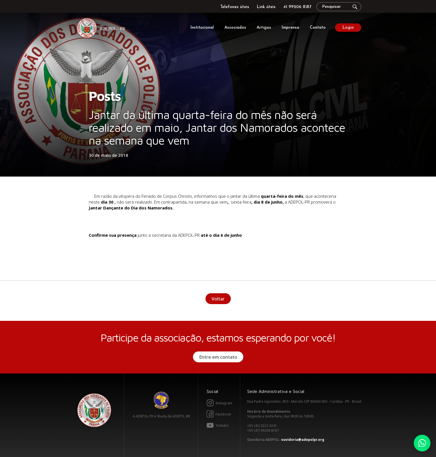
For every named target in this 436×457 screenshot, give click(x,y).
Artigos (264, 28)
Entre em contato (218, 357)
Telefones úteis (234, 7)
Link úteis (266, 7)
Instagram (223, 403)
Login (348, 28)
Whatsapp (422, 443)
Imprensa (290, 28)
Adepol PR (102, 28)
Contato (318, 28)
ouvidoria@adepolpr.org (302, 439)
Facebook (223, 414)
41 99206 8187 (297, 7)
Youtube (222, 425)
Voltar (218, 299)
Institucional (202, 28)
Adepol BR (161, 400)
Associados (235, 28)
